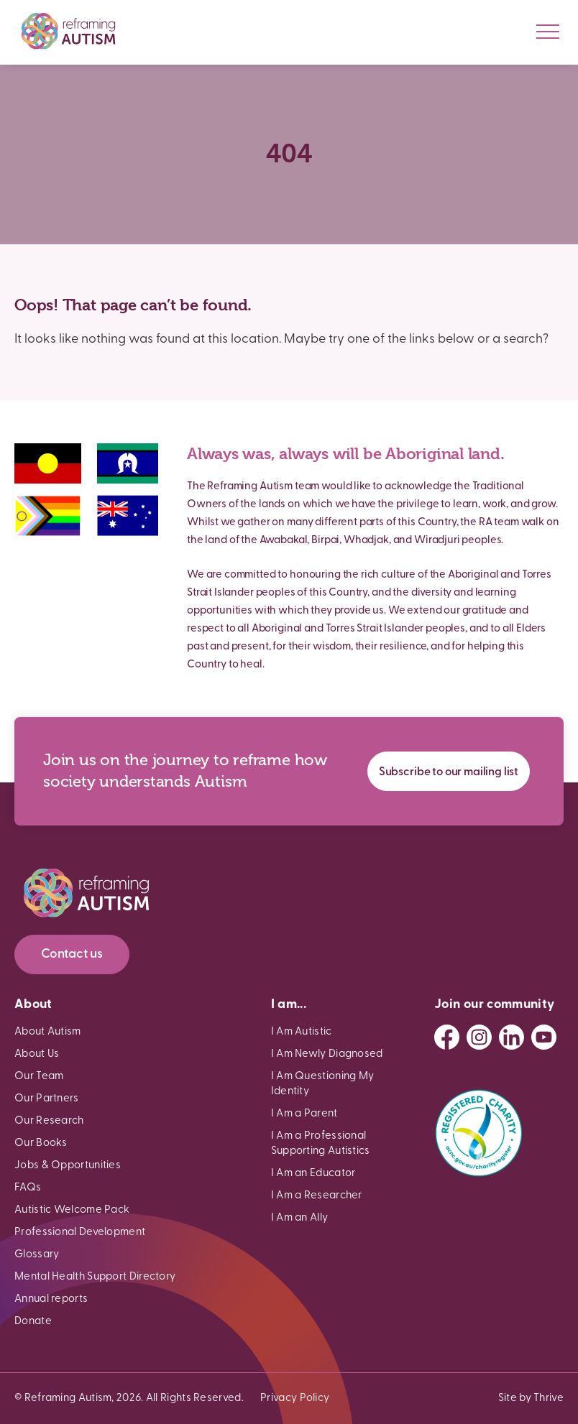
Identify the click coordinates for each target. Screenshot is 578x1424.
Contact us (72, 954)
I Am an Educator (313, 1173)
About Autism (47, 1032)
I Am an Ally (300, 1218)
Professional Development (79, 1232)
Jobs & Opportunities (67, 1165)
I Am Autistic (301, 1032)
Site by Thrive (531, 1398)
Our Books (41, 1143)
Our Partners (46, 1099)
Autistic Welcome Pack (71, 1210)
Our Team (38, 1076)
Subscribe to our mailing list (448, 772)
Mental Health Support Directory (94, 1277)
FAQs (27, 1188)
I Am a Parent (304, 1114)
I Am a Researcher (316, 1195)
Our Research (49, 1121)
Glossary (36, 1254)
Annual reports (51, 1299)
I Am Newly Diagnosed (327, 1054)
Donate (33, 1321)
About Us (36, 1054)
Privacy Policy (294, 1398)
